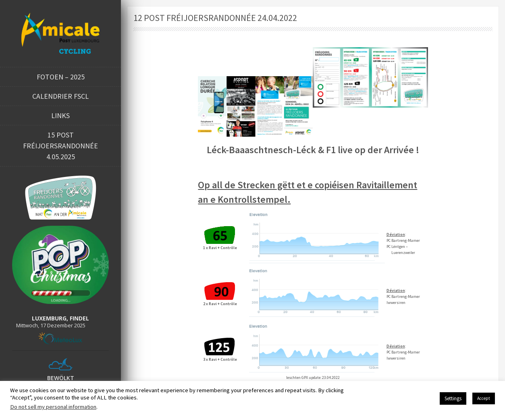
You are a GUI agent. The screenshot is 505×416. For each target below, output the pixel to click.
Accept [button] (483, 398)
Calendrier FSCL (60, 96)
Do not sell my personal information (53, 406)
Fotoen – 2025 (61, 76)
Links (60, 115)
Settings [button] (453, 398)
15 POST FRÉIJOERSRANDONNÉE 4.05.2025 (60, 145)
